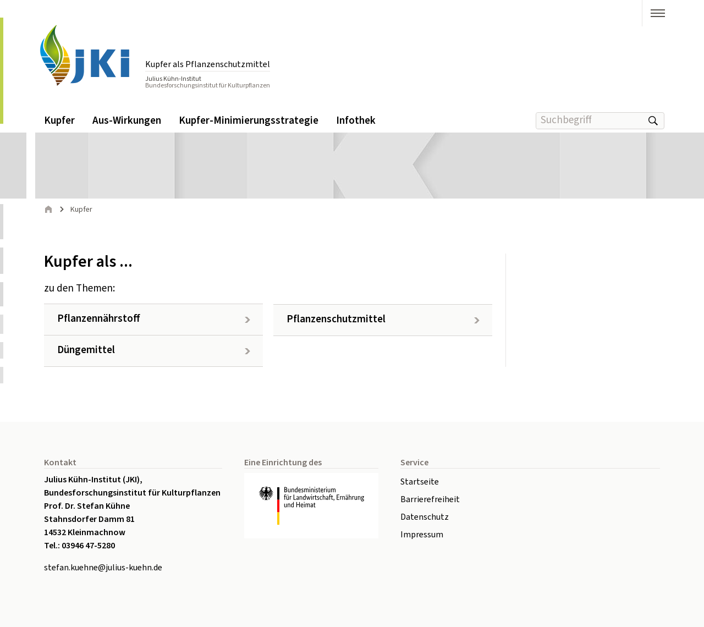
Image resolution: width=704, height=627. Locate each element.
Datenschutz (424, 517)
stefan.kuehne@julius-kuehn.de (103, 568)
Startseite (419, 482)
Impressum (421, 535)
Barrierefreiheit (430, 499)
